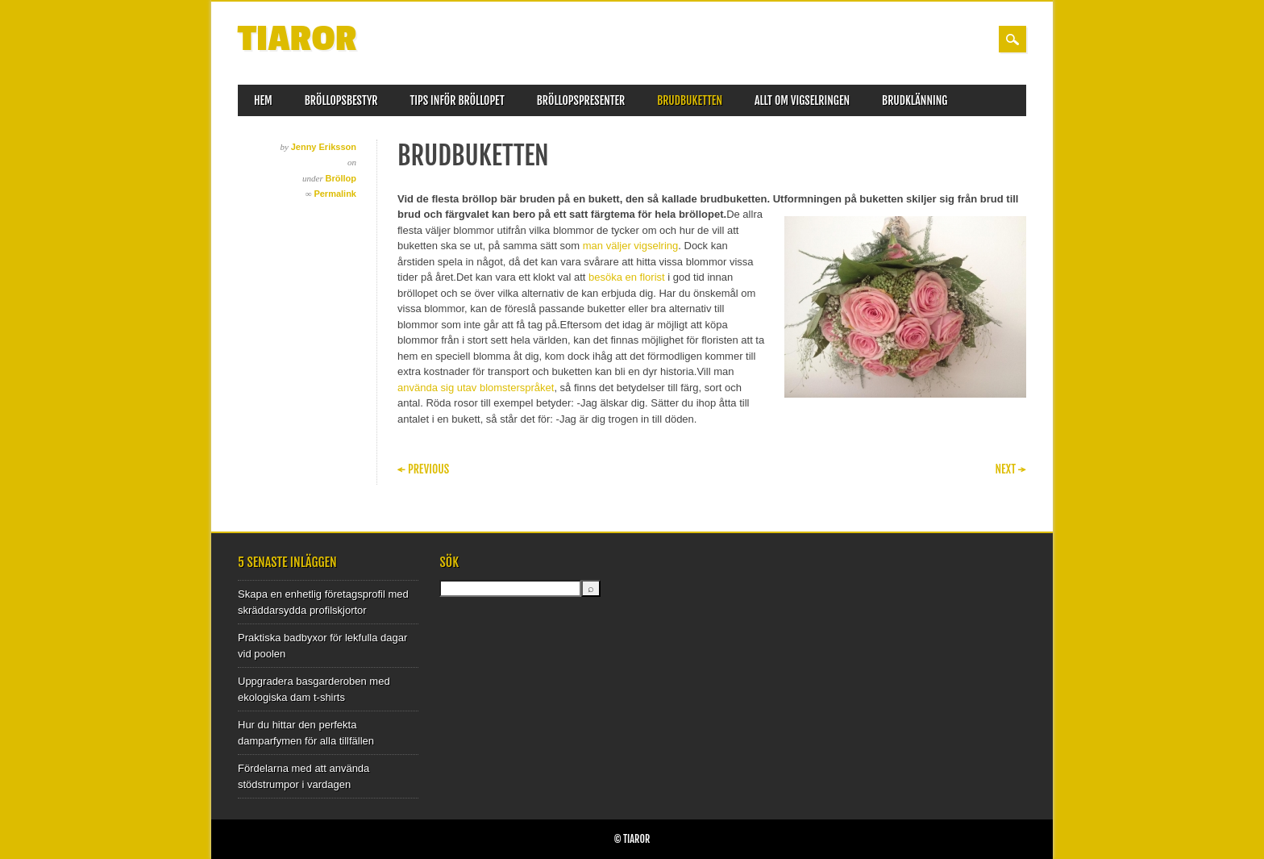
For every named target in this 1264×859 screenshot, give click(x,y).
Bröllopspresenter (581, 100)
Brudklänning (914, 100)
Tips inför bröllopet (457, 100)
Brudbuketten (689, 100)
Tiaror (297, 39)
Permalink (335, 193)
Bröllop (341, 178)
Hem (263, 100)
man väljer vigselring (631, 246)
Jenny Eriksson (323, 147)
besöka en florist (626, 277)
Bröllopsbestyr (341, 100)
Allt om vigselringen (802, 100)
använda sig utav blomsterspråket (475, 388)
